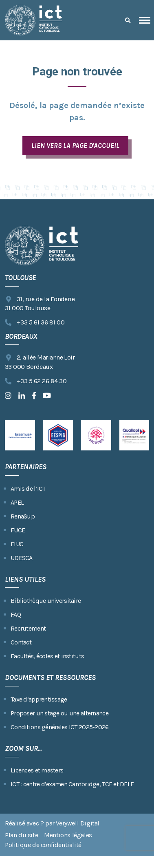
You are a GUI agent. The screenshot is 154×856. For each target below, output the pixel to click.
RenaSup (23, 516)
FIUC (17, 544)
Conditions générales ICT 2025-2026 (60, 727)
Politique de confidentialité (43, 845)
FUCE (18, 530)
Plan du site (21, 835)
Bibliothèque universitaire (46, 600)
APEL (17, 502)
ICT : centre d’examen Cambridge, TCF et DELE (72, 784)
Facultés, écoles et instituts (47, 656)
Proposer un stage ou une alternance (59, 713)
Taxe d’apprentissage (39, 699)
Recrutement (28, 628)
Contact (21, 642)
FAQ (16, 614)
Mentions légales (68, 835)
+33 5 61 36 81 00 (34, 322)
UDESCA (22, 558)
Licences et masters (37, 770)
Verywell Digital (77, 823)
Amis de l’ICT (28, 488)
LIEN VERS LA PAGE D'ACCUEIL (75, 145)
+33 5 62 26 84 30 (35, 381)
